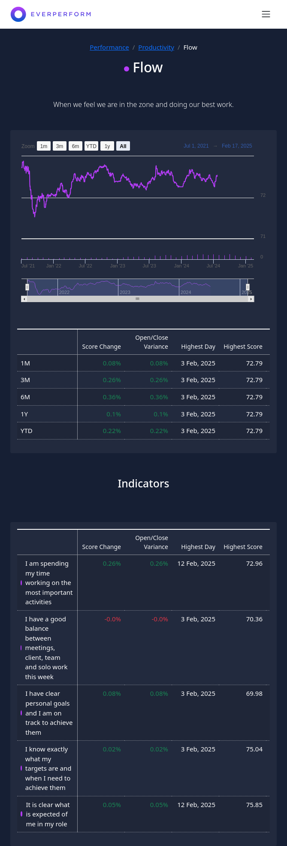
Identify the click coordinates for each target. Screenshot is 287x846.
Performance (109, 47)
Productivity (156, 47)
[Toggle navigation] (266, 14)
